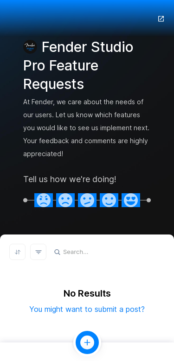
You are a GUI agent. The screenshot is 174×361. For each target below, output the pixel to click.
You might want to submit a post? (87, 309)
